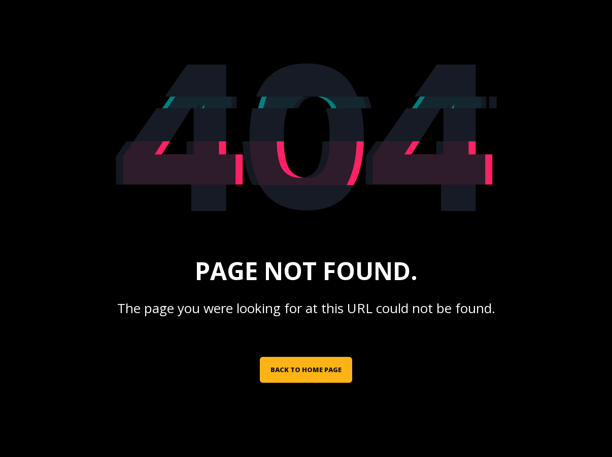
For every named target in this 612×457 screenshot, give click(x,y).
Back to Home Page (306, 369)
